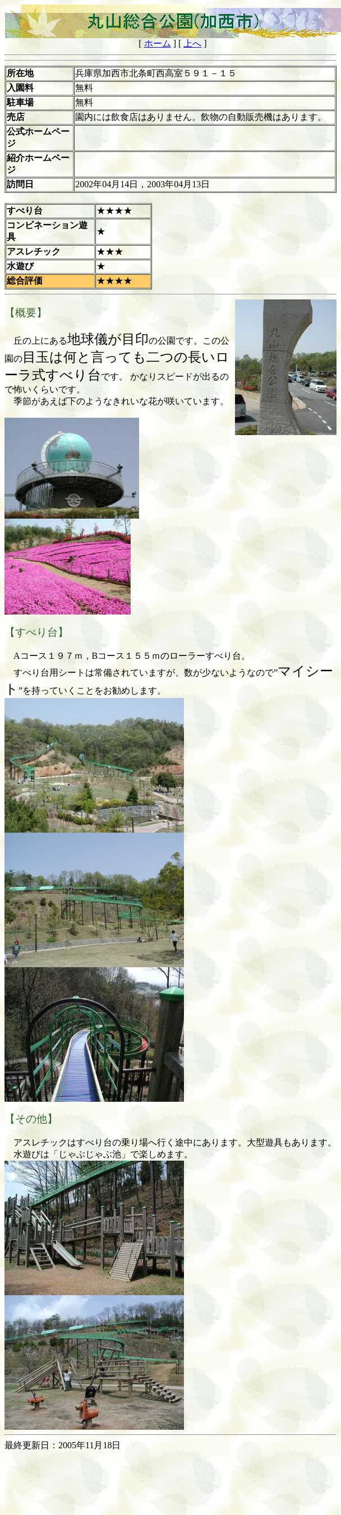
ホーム (157, 43)
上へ (192, 43)
